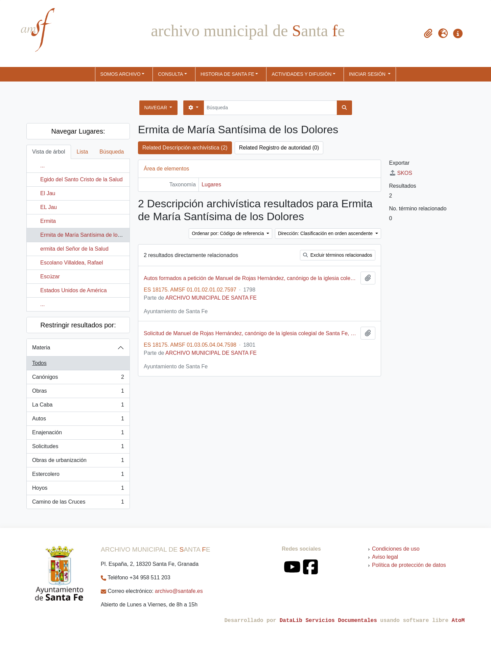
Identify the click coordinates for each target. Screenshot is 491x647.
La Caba (78, 406)
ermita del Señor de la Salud (74, 249)
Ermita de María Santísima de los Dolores (90, 235)
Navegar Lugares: (78, 131)
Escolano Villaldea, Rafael (71, 262)
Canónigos (78, 378)
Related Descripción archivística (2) (185, 148)
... (42, 165)
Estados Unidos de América (73, 290)
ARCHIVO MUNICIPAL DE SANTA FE (211, 298)
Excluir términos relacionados (337, 255)
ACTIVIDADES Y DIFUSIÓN (301, 74)
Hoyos (78, 489)
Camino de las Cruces (78, 503)
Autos (78, 420)
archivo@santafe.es (179, 591)
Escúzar (50, 276)
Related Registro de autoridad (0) (279, 148)
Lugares (211, 184)
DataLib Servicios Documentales (328, 621)
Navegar (156, 107)
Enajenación (78, 434)
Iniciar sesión (368, 74)
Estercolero (78, 475)
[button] (428, 33)
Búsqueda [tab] (111, 152)
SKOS (400, 173)
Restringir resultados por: (78, 325)
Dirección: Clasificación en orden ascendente (326, 233)
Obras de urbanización (78, 461)
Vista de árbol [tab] (48, 152)
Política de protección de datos (409, 565)
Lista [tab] (82, 152)
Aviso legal (385, 557)
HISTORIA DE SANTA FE (227, 74)
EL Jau (48, 207)
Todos (39, 363)
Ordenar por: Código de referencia (228, 233)
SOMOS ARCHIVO (120, 74)
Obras (78, 392)
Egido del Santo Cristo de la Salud (81, 179)
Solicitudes (78, 447)
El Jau (47, 193)
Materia (41, 347)
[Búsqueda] (270, 107)
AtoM (458, 621)
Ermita (48, 221)
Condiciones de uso (396, 549)
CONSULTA (170, 74)
